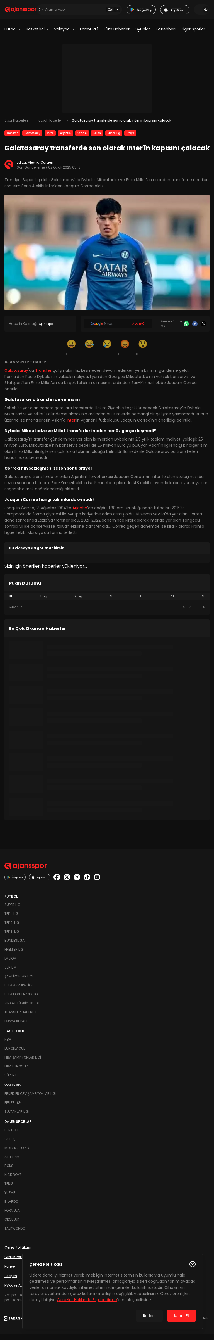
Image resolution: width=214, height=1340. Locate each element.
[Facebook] (195, 329)
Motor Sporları (18, 1153)
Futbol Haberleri (50, 126)
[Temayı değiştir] (202, 12)
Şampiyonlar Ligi (18, 981)
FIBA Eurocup (16, 1071)
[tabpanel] (107, 612)
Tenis (8, 1189)
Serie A (82, 139)
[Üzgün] (107, 353)
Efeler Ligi (12, 1108)
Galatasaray (32, 139)
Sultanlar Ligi (16, 1117)
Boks (8, 1171)
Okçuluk (11, 1225)
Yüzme (9, 1198)
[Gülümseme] (71, 353)
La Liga (10, 964)
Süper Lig (114, 139)
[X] (203, 329)
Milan (97, 139)
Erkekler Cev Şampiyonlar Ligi (30, 1099)
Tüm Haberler (116, 34)
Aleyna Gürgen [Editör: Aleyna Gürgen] (40, 167)
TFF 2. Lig (11, 928)
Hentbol (11, 1135)
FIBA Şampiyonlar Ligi (22, 1062)
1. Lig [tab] (43, 602)
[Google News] (118, 329)
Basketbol (37, 34)
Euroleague (14, 1054)
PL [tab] (111, 602)
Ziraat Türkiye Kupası (23, 1008)
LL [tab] (141, 602)
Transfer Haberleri (21, 1017)
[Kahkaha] (89, 353)
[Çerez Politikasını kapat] (192, 1264)
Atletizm (11, 1162)
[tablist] (107, 602)
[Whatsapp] (186, 329)
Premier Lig (13, 955)
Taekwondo (14, 1234)
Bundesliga (14, 946)
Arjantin (65, 139)
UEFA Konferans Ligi (21, 999)
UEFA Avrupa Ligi (18, 990)
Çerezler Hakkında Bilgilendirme (87, 1300)
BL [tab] (203, 602)
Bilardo (11, 1207)
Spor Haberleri (16, 126)
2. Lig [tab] (78, 602)
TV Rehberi (165, 34)
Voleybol (64, 34)
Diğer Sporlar (195, 34)
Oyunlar (142, 34)
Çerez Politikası (17, 1253)
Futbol (12, 34)
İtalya (130, 139)
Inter (50, 139)
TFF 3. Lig (11, 937)
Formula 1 (89, 34)
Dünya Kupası (15, 1026)
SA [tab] (172, 602)
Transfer (12, 139)
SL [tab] (11, 602)
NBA (7, 1045)
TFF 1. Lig (11, 919)
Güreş (9, 1144)
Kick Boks (13, 1180)
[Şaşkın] (142, 353)
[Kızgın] (125, 353)
